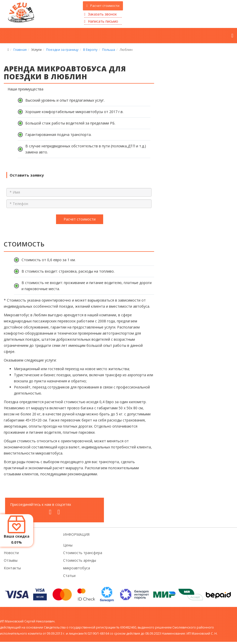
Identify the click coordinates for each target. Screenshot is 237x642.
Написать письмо (101, 21)
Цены (67, 545)
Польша (108, 49)
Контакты (12, 568)
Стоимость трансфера (82, 552)
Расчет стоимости (103, 5)
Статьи (69, 575)
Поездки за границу (62, 49)
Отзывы (10, 560)
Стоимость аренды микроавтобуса (79, 564)
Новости (11, 552)
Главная (20, 49)
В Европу (90, 49)
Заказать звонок (100, 14)
